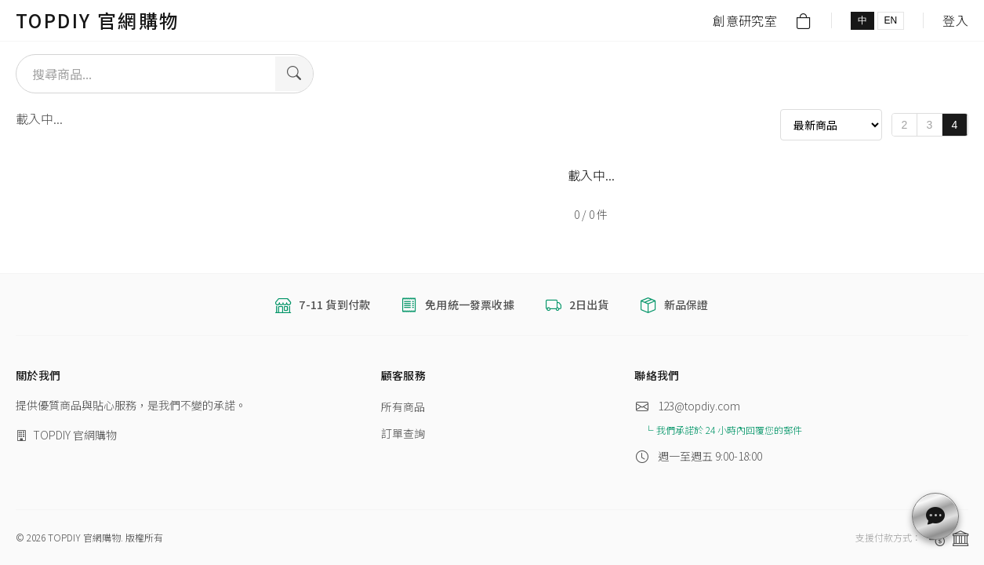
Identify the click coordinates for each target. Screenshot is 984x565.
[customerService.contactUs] (935, 516)
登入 (955, 20)
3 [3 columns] (930, 124)
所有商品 (403, 406)
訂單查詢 (403, 433)
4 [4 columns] (955, 124)
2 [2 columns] (905, 124)
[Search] (294, 73)
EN (891, 20)
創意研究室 (745, 20)
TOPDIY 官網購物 (98, 20)
